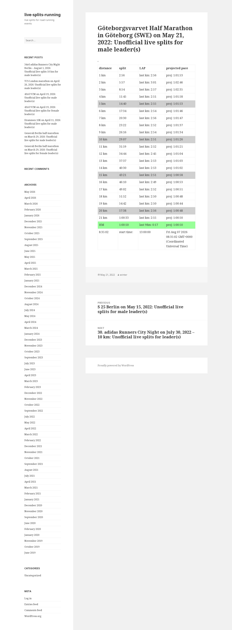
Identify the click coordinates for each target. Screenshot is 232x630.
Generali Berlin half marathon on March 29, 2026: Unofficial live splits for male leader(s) (41, 136)
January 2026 (31, 215)
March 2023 (31, 381)
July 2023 (29, 363)
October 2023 (32, 351)
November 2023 (33, 345)
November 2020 (33, 511)
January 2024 (31, 333)
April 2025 (30, 262)
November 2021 (33, 452)
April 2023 (30, 375)
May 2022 (29, 422)
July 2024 (29, 310)
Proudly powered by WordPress (116, 365)
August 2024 (31, 304)
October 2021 (32, 458)
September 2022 (33, 410)
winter (123, 274)
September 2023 (33, 357)
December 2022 (33, 393)
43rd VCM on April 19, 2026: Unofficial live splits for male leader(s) (40, 97)
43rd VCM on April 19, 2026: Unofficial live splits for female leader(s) (41, 110)
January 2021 (31, 499)
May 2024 (29, 316)
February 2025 (32, 274)
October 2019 (32, 546)
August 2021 (31, 469)
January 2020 (31, 535)
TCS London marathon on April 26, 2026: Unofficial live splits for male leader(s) (42, 84)
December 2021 (33, 446)
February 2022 (32, 440)
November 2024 (33, 292)
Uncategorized (32, 575)
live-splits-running (42, 14)
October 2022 (32, 404)
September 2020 (33, 517)
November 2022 (33, 398)
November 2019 (33, 540)
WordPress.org (32, 616)
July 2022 (29, 416)
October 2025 (32, 233)
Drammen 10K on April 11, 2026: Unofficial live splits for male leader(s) (42, 123)
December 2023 (33, 339)
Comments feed (33, 610)
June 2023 (30, 369)
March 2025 (31, 268)
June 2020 (30, 523)
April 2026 (30, 197)
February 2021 (32, 493)
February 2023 (32, 387)
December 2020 (33, 505)
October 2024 (32, 298)
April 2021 (30, 481)
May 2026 (29, 191)
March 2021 (31, 487)
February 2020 (32, 529)
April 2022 (30, 428)
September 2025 (33, 239)
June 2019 (30, 552)
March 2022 (31, 434)
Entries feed (31, 604)
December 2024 (33, 286)
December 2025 (33, 221)
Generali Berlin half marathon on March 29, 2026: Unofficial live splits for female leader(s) (41, 149)
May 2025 (29, 257)
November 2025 (33, 227)
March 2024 (31, 327)
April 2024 (30, 322)
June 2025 (30, 251)
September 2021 (33, 464)
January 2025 (31, 280)
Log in (28, 598)
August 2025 (31, 245)
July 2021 (29, 475)
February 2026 (32, 209)
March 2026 (31, 203)
